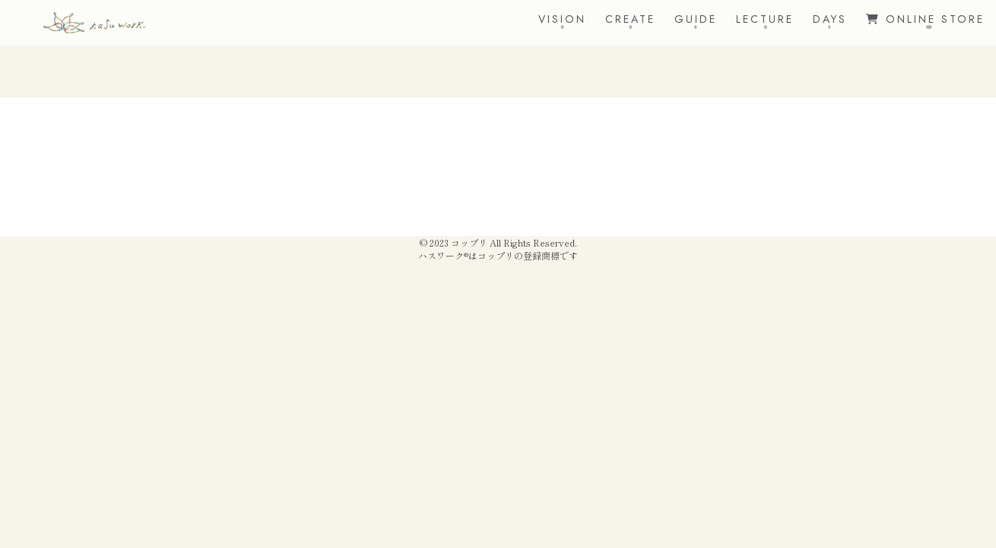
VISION (562, 19)
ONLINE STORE (925, 19)
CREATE (630, 19)
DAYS (830, 19)
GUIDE (695, 19)
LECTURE (765, 19)
